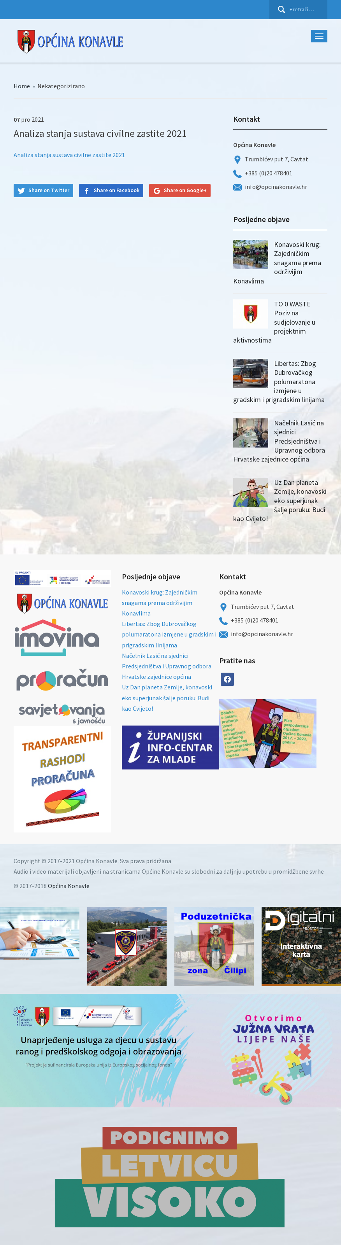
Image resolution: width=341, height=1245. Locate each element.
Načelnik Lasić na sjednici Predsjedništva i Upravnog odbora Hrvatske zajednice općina (279, 441)
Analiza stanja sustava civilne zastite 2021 (69, 155)
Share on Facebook (116, 190)
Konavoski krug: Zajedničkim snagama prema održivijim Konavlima (277, 262)
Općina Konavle (69, 886)
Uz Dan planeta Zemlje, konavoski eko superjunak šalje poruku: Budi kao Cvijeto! (280, 500)
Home (22, 86)
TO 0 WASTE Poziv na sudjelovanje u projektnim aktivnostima (274, 322)
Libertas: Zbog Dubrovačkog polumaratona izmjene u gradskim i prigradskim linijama (279, 381)
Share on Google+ (185, 190)
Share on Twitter (48, 190)
